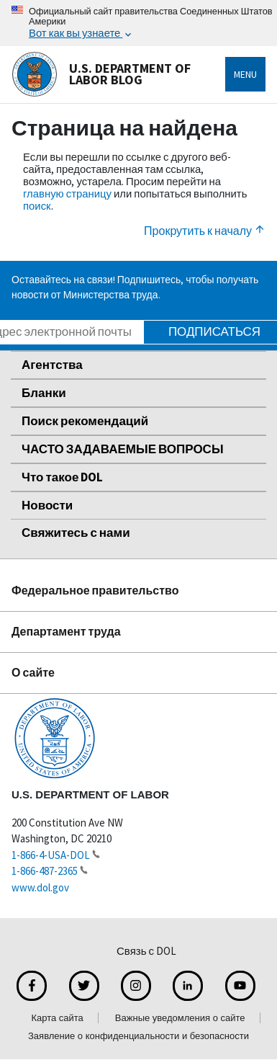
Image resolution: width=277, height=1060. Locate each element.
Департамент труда (66, 631)
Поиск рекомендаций (85, 421)
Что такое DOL (62, 477)
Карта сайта (57, 1017)
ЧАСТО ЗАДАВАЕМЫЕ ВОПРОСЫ (123, 449)
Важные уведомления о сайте (180, 1017)
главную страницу (67, 193)
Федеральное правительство (95, 590)
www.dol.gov (40, 887)
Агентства (52, 365)
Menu (245, 74)
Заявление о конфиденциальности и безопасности (138, 1035)
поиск (37, 206)
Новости (47, 505)
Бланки (44, 393)
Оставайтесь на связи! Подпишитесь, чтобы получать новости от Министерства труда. (135, 287)
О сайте (33, 672)
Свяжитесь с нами (76, 532)
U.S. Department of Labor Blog (101, 74)
